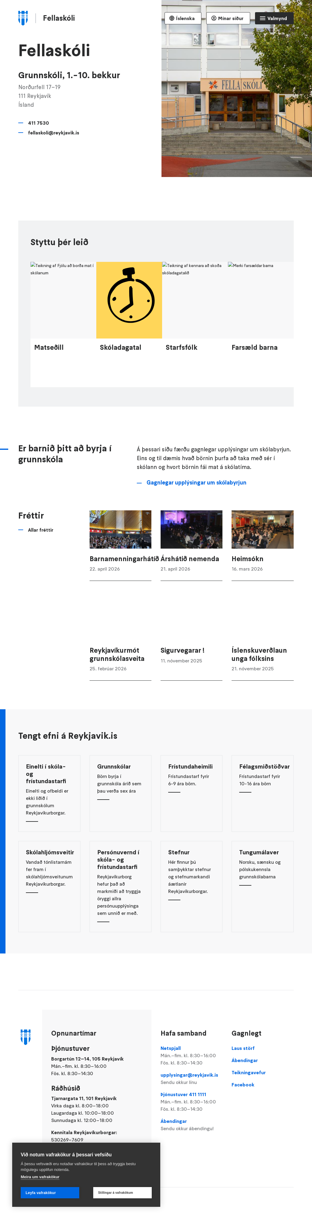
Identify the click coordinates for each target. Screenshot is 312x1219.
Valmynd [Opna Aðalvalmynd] (277, 18)
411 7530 (38, 123)
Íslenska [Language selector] (185, 18)
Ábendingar (191, 1125)
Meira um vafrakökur (40, 1177)
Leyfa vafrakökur (41, 1193)
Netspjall (191, 1055)
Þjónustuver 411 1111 (191, 1102)
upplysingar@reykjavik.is (191, 1079)
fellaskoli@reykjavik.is (53, 133)
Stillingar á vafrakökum (115, 1192)
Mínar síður (230, 18)
